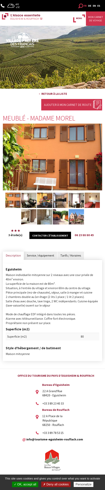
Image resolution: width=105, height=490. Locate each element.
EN (94, 5)
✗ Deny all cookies (56, 484)
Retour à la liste (54, 94)
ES (98, 5)
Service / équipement (40, 255)
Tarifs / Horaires (70, 255)
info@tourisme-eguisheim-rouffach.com (54, 439)
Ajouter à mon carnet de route (68, 105)
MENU (79, 18)
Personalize (84, 484)
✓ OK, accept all (25, 484)
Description (13, 255)
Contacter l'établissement (50, 235)
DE (89, 5)
